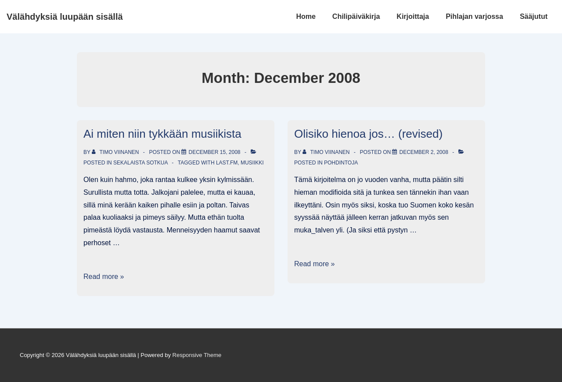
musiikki (252, 163)
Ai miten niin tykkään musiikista (162, 133)
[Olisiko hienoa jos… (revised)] (423, 152)
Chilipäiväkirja (356, 16)
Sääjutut (534, 16)
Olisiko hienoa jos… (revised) (368, 133)
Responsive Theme (197, 355)
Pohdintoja (341, 163)
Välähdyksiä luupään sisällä (65, 16)
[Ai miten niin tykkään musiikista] (214, 152)
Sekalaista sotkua (140, 163)
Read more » (103, 276)
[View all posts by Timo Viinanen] (116, 152)
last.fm (227, 163)
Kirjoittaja (412, 16)
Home (305, 16)
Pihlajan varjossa (474, 16)
